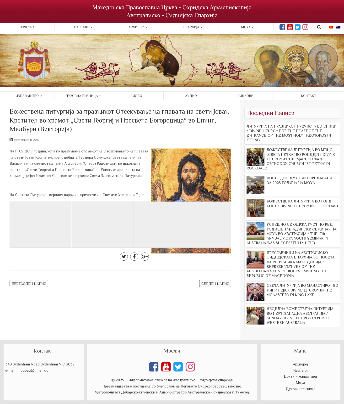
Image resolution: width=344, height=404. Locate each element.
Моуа (300, 383)
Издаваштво (27, 96)
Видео (136, 96)
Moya (246, 27)
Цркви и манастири (300, 376)
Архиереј (137, 27)
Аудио (191, 96)
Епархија (191, 27)
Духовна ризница (81, 96)
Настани (82, 27)
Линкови (245, 96)
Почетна (27, 27)
